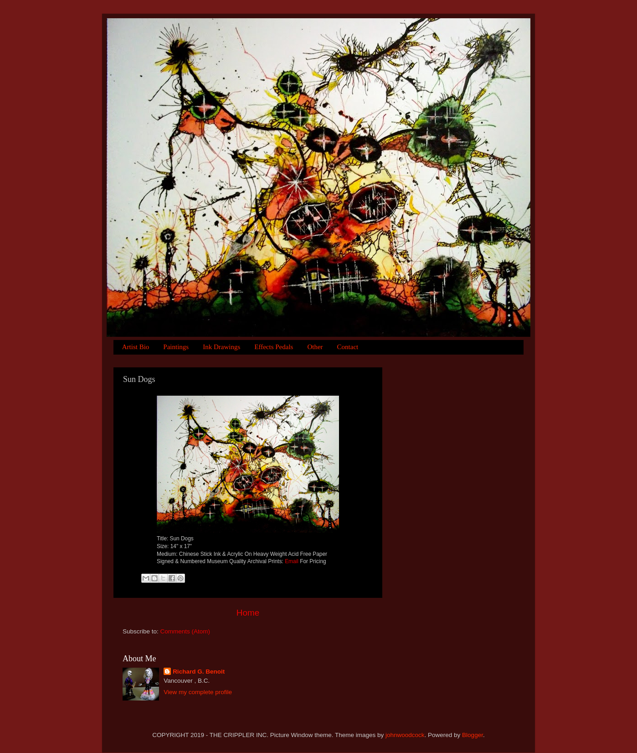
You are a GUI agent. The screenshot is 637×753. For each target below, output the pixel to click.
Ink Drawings (221, 346)
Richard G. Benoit (199, 671)
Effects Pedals (273, 346)
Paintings (176, 346)
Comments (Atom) (185, 631)
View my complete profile (198, 692)
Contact (348, 346)
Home (247, 612)
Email (291, 561)
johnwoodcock (405, 735)
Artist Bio (135, 346)
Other (315, 346)
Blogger (472, 735)
